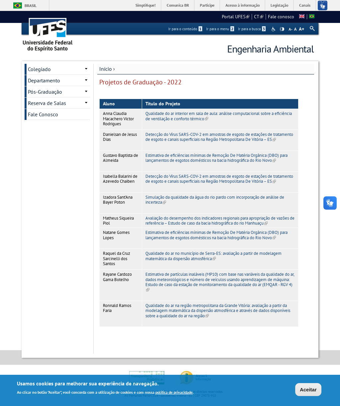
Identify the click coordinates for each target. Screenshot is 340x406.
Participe (207, 5)
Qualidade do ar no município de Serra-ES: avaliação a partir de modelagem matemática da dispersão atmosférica (213, 256)
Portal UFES (235, 17)
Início (105, 68)
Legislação (279, 5)
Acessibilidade (274, 29)
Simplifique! (145, 5)
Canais (304, 5)
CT (258, 17)
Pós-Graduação (45, 91)
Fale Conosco (43, 114)
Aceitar (308, 390)
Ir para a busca (252, 29)
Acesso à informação (242, 5)
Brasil (31, 5)
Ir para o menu (220, 29)
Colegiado (39, 69)
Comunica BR (178, 5)
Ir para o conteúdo (185, 29)
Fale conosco (281, 17)
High (282, 29)
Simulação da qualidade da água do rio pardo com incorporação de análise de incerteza (214, 199)
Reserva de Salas (47, 103)
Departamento (44, 80)
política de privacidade (174, 392)
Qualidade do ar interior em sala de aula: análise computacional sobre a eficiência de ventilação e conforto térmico (218, 116)
